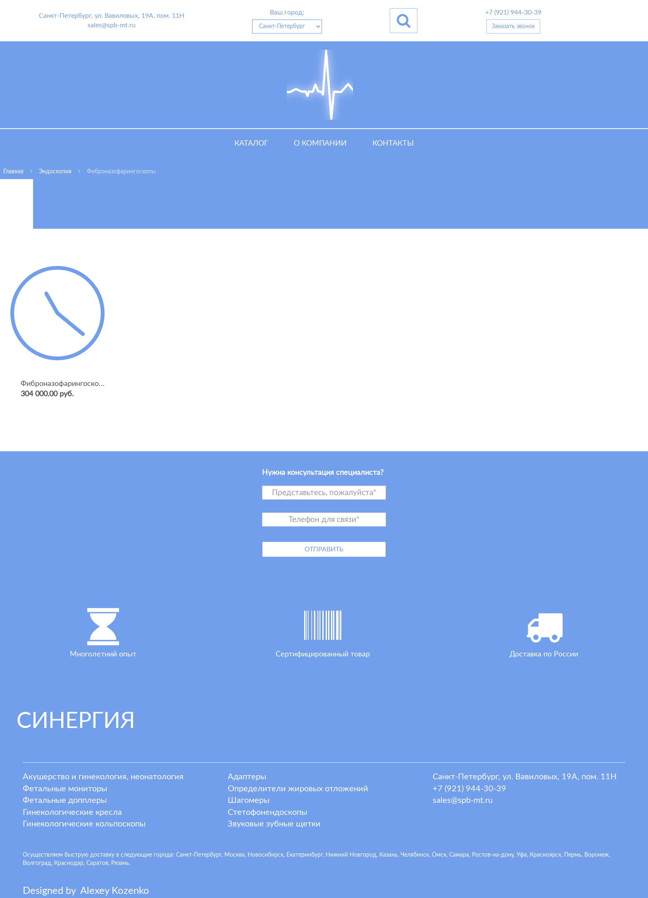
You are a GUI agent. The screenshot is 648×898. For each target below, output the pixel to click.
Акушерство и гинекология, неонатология (103, 777)
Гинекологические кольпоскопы (84, 824)
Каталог (251, 143)
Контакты (393, 143)
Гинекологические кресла (72, 812)
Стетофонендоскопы (267, 812)
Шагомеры (248, 800)
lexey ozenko (114, 891)
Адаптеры (247, 777)
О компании (320, 143)
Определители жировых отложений (298, 789)
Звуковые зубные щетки (274, 824)
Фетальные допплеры (65, 800)
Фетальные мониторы (65, 789)
